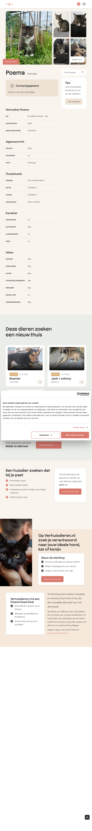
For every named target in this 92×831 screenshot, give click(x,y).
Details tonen (79, 427)
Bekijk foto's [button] (77, 60)
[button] (78, 4)
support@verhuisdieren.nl (58, 633)
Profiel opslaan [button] (74, 72)
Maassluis (55, 382)
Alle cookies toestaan (75, 435)
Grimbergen (14, 382)
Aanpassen (45, 435)
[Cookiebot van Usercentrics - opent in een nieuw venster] (78, 394)
